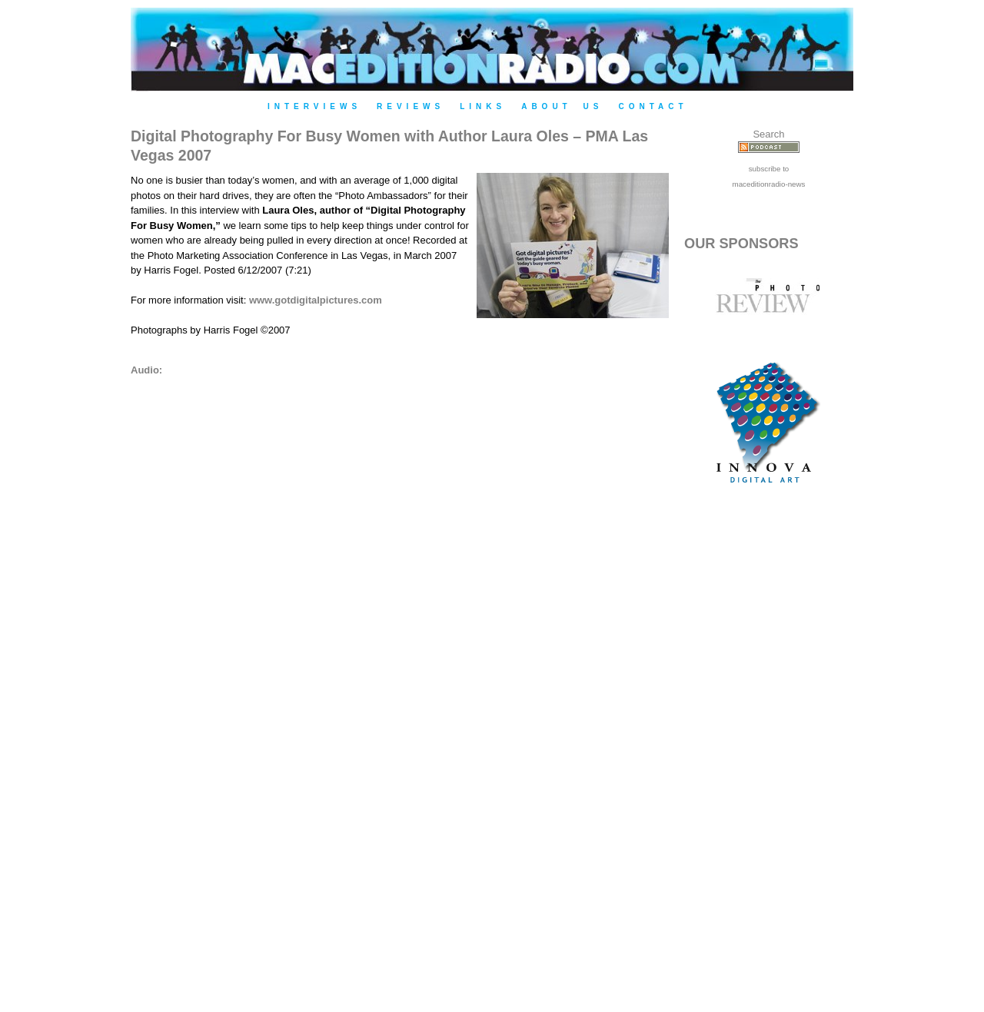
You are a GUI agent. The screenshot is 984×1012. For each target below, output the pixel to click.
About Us (562, 106)
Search (768, 134)
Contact (652, 106)
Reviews (410, 106)
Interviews (314, 106)
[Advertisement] (768, 762)
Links (483, 106)
